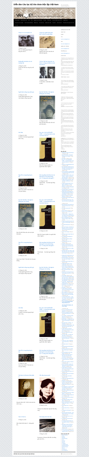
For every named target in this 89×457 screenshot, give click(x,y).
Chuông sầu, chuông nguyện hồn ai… (68, 378)
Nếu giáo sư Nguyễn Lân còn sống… (68, 248)
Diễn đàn (63, 437)
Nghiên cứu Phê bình (38, 20)
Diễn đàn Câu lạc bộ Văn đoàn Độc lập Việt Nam (36, 4)
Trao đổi (54, 22)
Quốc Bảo (63, 287)
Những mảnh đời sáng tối (66, 384)
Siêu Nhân (20, 132)
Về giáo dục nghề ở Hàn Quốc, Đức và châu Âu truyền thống (46, 33)
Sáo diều (63, 243)
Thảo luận (49, 20)
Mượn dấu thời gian (65, 445)
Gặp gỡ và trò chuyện (19, 22)
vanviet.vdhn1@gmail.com (65, 53)
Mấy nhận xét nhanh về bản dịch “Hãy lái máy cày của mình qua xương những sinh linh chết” (67, 425)
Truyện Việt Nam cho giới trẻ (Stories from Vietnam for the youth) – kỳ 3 (68, 289)
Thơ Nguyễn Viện (65, 283)
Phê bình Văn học (65, 446)
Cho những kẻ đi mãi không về (67, 236)
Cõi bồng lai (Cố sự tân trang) (67, 418)
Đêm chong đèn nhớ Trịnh (66, 269)
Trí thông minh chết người (66, 410)
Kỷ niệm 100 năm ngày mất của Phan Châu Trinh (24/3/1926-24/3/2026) (67, 355)
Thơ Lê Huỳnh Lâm (65, 405)
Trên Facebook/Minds (29, 22)
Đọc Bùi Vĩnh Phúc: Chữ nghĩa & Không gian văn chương (46, 92)
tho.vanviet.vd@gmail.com (65, 43)
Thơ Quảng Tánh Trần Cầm (45, 416)
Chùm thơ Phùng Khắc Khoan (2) (67, 371)
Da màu (63, 436)
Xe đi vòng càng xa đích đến (66, 375)
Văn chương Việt (64, 450)
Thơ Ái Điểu (64, 275)
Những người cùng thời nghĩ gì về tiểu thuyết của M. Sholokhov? (67, 192)
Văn (29, 20)
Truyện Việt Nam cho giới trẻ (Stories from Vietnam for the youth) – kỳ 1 (68, 368)
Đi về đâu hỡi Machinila (66, 224)
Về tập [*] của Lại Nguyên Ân (67, 184)
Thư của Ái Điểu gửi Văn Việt (67, 332)
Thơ (31, 20)
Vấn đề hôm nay (24, 20)
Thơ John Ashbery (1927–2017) (67, 416)
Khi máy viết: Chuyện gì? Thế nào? (68, 361)
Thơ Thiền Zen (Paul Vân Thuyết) (67, 373)
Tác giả (16, 25)
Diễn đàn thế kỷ (64, 438)
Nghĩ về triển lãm (65, 300)
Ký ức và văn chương (65, 231)
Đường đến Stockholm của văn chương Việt (25, 62)
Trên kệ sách (59, 22)
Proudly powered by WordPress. (67, 453)
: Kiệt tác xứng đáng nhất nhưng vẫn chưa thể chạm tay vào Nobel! (68, 251)
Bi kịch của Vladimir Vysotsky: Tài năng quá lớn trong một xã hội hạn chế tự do (67, 365)
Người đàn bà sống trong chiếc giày (26, 92)
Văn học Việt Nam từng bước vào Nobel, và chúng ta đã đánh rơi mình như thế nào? (47, 63)
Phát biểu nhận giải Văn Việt (68, 22)
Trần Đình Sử (64, 449)
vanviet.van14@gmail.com (65, 39)
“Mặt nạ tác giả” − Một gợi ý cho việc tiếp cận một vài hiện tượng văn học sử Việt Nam (68, 215)
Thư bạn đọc (41, 22)
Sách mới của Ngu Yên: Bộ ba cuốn (68, 176)
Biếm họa (36, 22)
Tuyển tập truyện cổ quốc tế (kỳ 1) (67, 261)
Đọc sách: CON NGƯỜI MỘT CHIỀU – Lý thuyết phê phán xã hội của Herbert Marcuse (47, 134)
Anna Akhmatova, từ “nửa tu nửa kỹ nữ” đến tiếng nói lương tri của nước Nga (68, 387)
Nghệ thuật (65, 20)
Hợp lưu (63, 442)
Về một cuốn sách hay (65, 407)
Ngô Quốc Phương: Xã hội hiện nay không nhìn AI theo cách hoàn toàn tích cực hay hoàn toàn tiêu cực (68, 228)
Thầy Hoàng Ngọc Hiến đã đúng (67, 346)
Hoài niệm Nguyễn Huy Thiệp (67, 238)
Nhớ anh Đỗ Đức (65, 178)
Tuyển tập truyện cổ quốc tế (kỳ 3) (67, 197)
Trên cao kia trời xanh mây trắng (67, 397)
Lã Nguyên (63, 443)
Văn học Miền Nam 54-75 (57, 20)
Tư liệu (44, 20)
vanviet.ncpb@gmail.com (65, 48)
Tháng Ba (63, 380)
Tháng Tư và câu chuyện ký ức (25, 32)
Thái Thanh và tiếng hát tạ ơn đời (67, 390)
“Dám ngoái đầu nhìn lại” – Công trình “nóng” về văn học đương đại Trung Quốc (68, 298)
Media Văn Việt (48, 22)
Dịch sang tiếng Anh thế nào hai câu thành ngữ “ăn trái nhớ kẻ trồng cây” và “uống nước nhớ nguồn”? (47, 176)
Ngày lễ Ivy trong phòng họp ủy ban (25, 175)
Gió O (63, 439)
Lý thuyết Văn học (65, 444)
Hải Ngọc (63, 440)
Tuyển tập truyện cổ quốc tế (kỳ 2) (67, 234)
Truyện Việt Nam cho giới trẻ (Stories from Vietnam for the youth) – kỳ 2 (68, 329)
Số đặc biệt (17, 20)
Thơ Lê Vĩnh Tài (22, 416)
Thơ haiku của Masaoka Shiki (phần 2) (26, 376)
